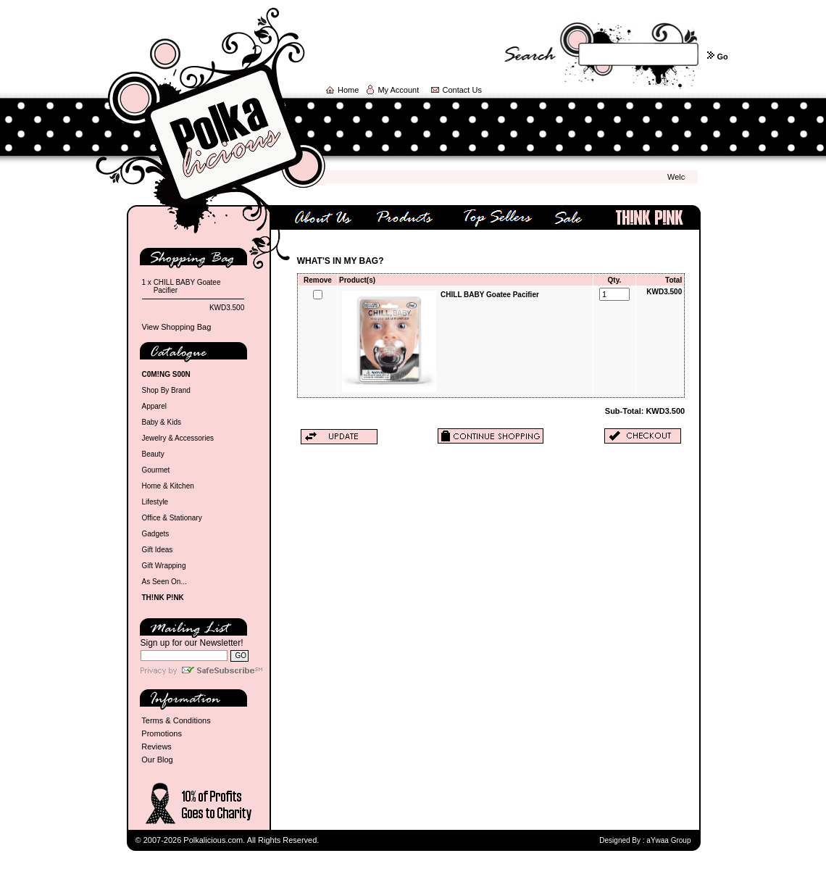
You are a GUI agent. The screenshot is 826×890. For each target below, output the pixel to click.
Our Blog (156, 759)
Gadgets (156, 534)
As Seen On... (164, 582)
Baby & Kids (161, 422)
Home (348, 90)
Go (722, 56)
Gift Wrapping (164, 566)
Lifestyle (155, 502)
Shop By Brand (166, 390)
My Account (398, 90)
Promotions (161, 733)
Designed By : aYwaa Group (645, 840)
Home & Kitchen (168, 486)
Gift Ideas (157, 550)
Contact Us (462, 90)
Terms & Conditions (175, 720)
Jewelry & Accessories (178, 438)
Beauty (153, 454)
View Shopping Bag (177, 327)
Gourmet (156, 470)
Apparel (154, 406)
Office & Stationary (172, 518)
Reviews (156, 746)
